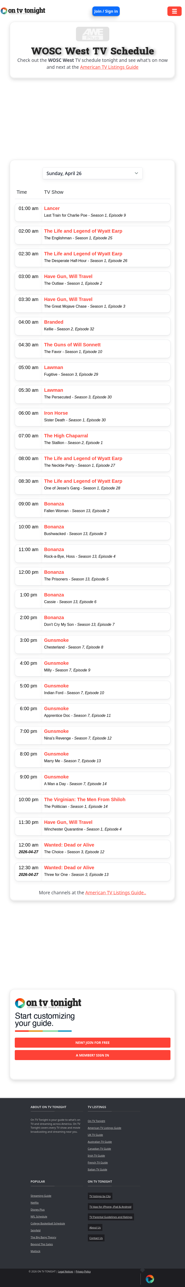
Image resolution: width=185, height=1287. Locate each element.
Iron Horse (56, 413)
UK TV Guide (95, 1135)
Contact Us (96, 1238)
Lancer (52, 208)
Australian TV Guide (100, 1141)
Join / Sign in (106, 11)
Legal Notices (65, 1271)
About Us (95, 1227)
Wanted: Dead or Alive (69, 844)
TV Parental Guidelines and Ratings (111, 1217)
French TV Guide (98, 1162)
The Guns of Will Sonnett (72, 344)
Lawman (53, 367)
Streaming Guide (41, 1195)
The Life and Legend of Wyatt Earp (83, 231)
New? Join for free (92, 1042)
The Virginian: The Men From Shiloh (84, 799)
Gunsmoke (56, 640)
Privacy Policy (83, 1271)
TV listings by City (100, 1196)
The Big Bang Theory (43, 1237)
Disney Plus (38, 1209)
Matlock (35, 1251)
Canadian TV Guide (99, 1148)
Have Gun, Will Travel (68, 276)
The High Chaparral (66, 435)
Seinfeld (35, 1230)
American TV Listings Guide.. (115, 892)
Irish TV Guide (96, 1155)
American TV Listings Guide (109, 67)
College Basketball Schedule (48, 1223)
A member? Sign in (92, 1055)
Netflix (35, 1202)
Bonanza (54, 503)
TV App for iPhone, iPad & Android (110, 1206)
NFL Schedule (39, 1216)
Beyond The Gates (42, 1244)
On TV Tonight (96, 1121)
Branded (53, 322)
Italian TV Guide (97, 1169)
